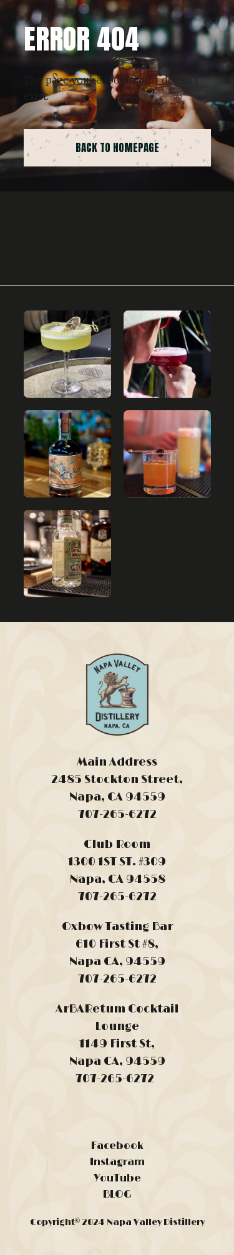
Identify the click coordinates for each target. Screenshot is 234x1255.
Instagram (117, 1162)
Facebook (117, 1146)
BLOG (117, 1194)
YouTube (117, 1178)
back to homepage (117, 148)
